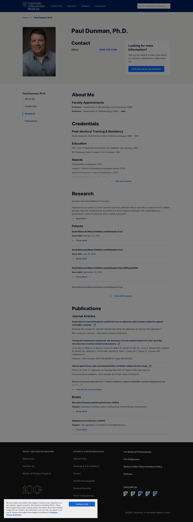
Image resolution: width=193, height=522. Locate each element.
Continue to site (82, 504)
